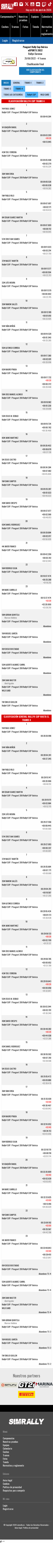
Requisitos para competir (14, 1490)
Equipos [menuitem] (35, 16)
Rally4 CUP (31, 94)
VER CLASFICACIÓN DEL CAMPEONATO (35, 70)
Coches (6, 1452)
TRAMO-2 (39, 82)
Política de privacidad (12, 1487)
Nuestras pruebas (10, 1441)
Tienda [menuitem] (35, 27)
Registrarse (18, 40)
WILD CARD (44, 94)
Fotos (5, 1458)
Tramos (6, 1455)
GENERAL (16, 82)
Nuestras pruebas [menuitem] (23, 18)
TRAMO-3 (7, 88)
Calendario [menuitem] (47, 16)
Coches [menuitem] (5, 27)
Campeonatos (8, 1438)
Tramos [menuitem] (15, 27)
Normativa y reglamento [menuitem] (47, 30)
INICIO (6, 82)
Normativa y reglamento (13, 1465)
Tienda (6, 1462)
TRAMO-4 (19, 88)
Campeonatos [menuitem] (7, 16)
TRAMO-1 (28, 82)
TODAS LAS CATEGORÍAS (13, 94)
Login (5, 40)
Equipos (6, 1445)
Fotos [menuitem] (25, 27)
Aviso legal (7, 1480)
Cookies (6, 1483)
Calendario (7, 1448)
